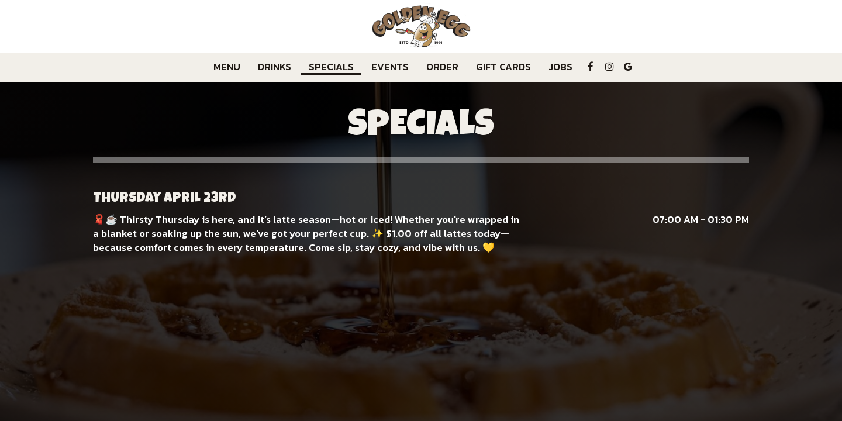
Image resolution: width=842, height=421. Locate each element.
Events (390, 67)
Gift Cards (503, 67)
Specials (331, 67)
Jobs (560, 67)
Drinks (274, 67)
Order (442, 67)
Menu (226, 67)
